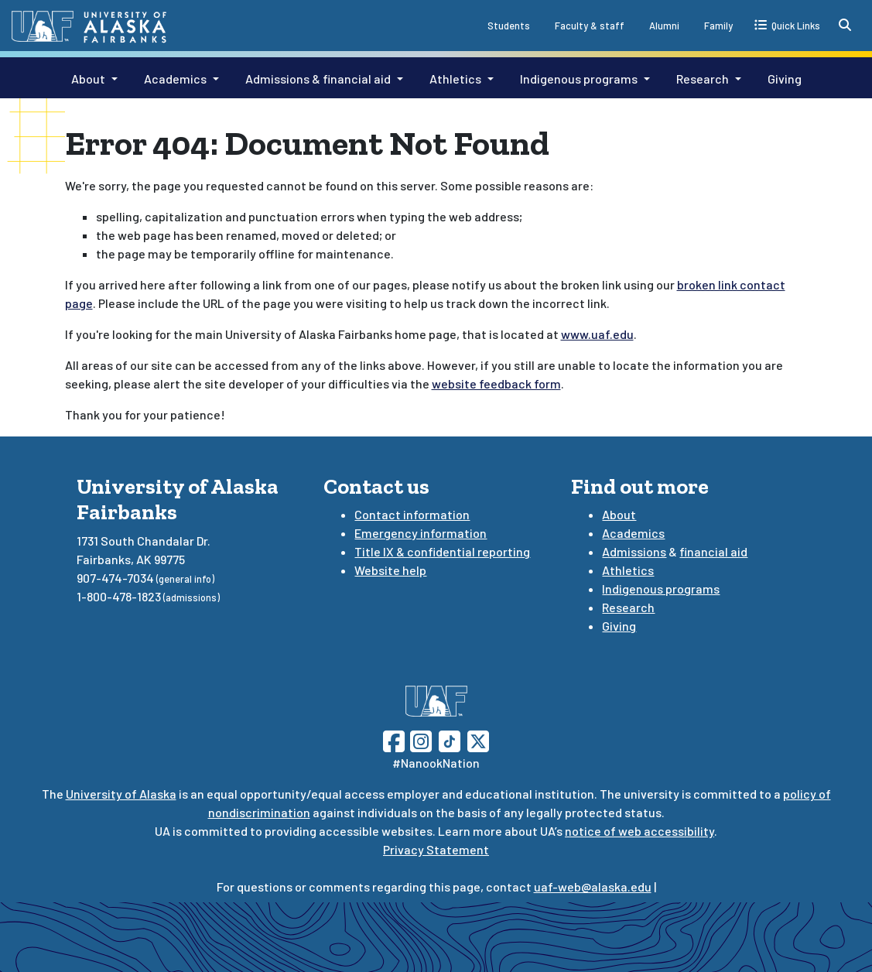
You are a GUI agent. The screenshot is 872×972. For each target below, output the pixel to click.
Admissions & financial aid (318, 78)
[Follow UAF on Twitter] (478, 739)
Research (702, 78)
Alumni (664, 25)
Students (508, 25)
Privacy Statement (436, 849)
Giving (785, 78)
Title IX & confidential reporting (442, 551)
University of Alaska (121, 793)
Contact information (412, 514)
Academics (175, 78)
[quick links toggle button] (787, 25)
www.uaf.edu (597, 334)
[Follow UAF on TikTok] (449, 739)
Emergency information (420, 532)
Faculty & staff (589, 25)
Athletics (455, 78)
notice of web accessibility (639, 830)
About (88, 78)
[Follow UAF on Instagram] (419, 739)
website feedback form (496, 383)
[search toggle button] (844, 25)
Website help (390, 570)
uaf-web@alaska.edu (592, 886)
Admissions (634, 551)
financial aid (713, 551)
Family (718, 25)
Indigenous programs (579, 78)
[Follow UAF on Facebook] (394, 739)
